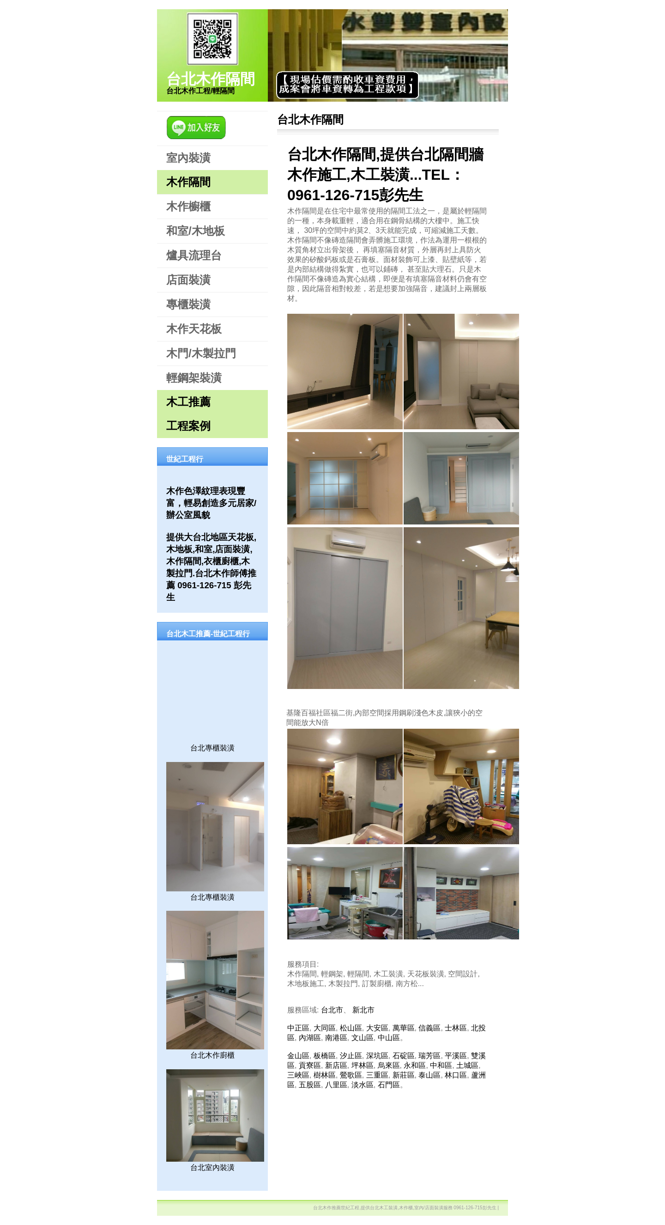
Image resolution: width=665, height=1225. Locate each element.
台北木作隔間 (210, 79)
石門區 (389, 1085)
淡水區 (362, 1085)
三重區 (377, 1075)
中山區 (389, 1038)
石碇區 (404, 1056)
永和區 (415, 1065)
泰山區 (429, 1075)
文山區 (362, 1038)
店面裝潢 (188, 280)
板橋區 (325, 1056)
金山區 (298, 1056)
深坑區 (377, 1056)
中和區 (441, 1065)
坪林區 (362, 1065)
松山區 (351, 1028)
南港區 (336, 1038)
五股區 (310, 1085)
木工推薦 (188, 402)
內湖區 (310, 1038)
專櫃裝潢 (188, 304)
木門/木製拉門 (201, 353)
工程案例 (188, 426)
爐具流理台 (194, 255)
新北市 (363, 1010)
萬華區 (404, 1028)
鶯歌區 (351, 1075)
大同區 (325, 1028)
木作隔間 (188, 182)
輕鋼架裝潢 (194, 378)
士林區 (456, 1028)
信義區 (429, 1028)
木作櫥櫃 (188, 206)
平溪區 (456, 1056)
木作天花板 (194, 329)
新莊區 (404, 1075)
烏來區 (389, 1065)
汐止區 (351, 1056)
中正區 (298, 1028)
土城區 (467, 1065)
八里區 (336, 1085)
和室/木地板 (195, 231)
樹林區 (325, 1075)
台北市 (332, 1010)
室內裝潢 (188, 158)
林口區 (456, 1075)
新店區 (336, 1065)
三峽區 (298, 1075)
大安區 (377, 1028)
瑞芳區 (429, 1056)
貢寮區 (310, 1065)
